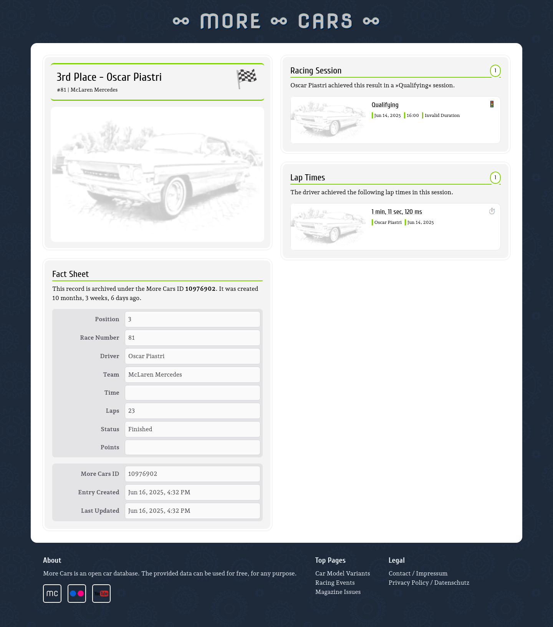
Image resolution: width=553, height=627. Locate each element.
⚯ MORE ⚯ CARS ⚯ (276, 21)
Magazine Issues (338, 591)
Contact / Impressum (418, 573)
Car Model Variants (342, 573)
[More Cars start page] (55, 593)
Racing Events (335, 582)
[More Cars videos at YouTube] (104, 593)
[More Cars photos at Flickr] (80, 593)
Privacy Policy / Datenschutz (429, 582)
